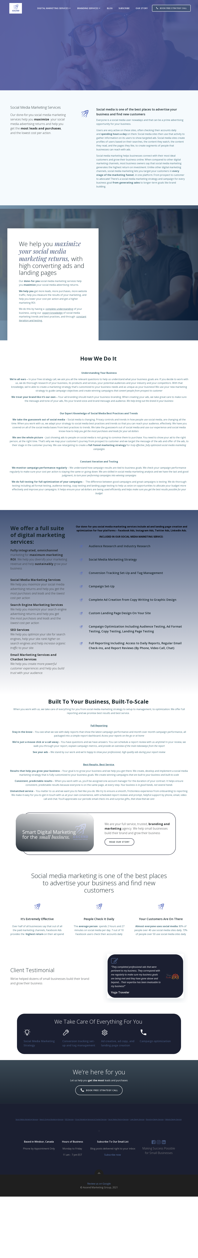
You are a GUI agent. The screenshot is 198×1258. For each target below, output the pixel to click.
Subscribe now (113, 1213)
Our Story (144, 8)
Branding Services (91, 8)
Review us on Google (99, 1245)
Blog (112, 8)
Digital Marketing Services (56, 8)
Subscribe (126, 8)
